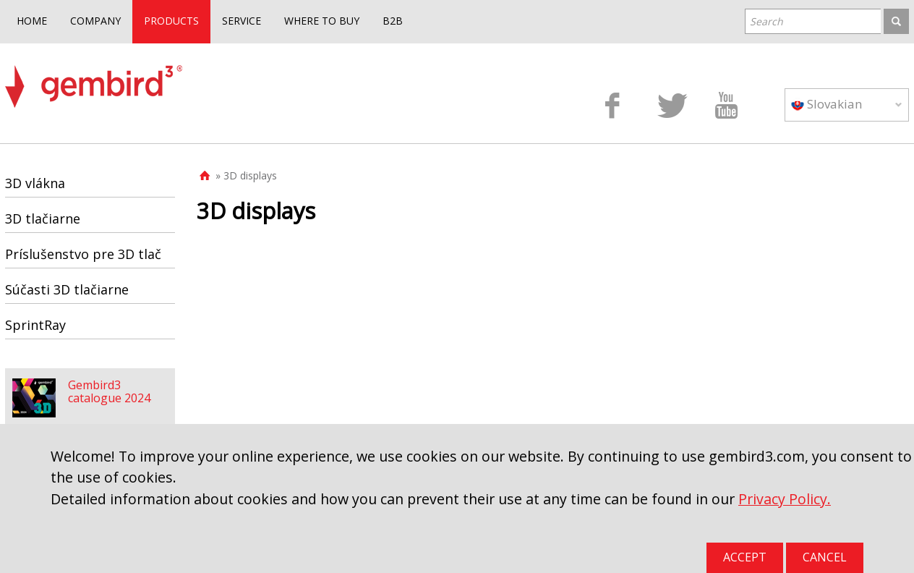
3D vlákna (35, 183)
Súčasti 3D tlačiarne (67, 289)
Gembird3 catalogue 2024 (109, 391)
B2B (393, 20)
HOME (32, 20)
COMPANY (95, 20)
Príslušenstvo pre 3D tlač (83, 254)
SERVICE (241, 20)
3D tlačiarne (42, 218)
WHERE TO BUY (321, 20)
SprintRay (35, 325)
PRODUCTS (171, 20)
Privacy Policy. (784, 499)
